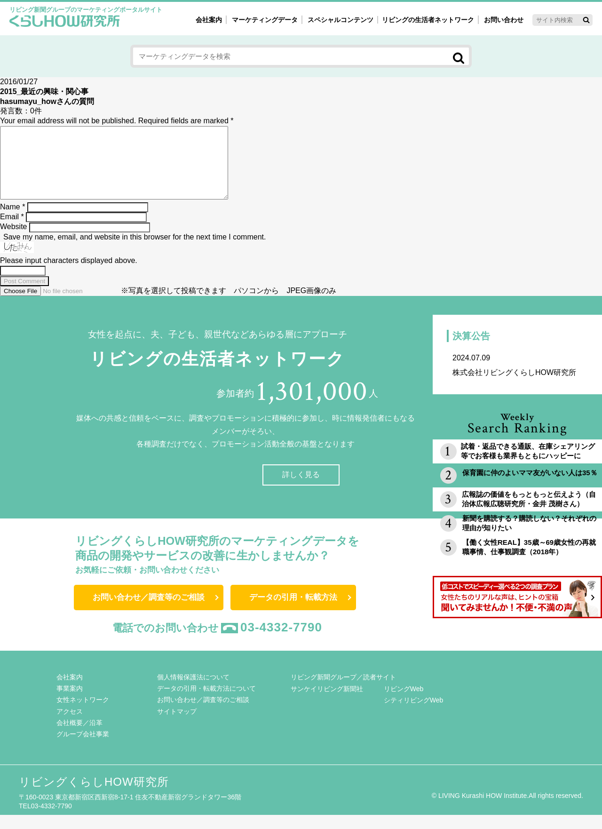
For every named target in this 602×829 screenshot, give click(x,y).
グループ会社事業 (82, 748)
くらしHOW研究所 (64, 22)
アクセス (69, 725)
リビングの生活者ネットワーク (428, 20)
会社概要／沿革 (79, 737)
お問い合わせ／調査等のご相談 (149, 611)
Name (12, 221)
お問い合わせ (503, 20)
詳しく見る (301, 489)
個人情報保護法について (193, 691)
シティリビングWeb (414, 714)
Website (13, 241)
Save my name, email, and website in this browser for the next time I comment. (134, 251)
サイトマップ (177, 725)
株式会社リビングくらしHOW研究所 (517, 379)
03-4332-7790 (281, 641)
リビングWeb (404, 703)
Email (12, 231)
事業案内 (69, 702)
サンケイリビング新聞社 (327, 703)
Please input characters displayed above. (68, 275)
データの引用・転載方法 (293, 611)
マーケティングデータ (265, 20)
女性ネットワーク (82, 713)
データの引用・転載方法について (206, 702)
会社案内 (209, 20)
